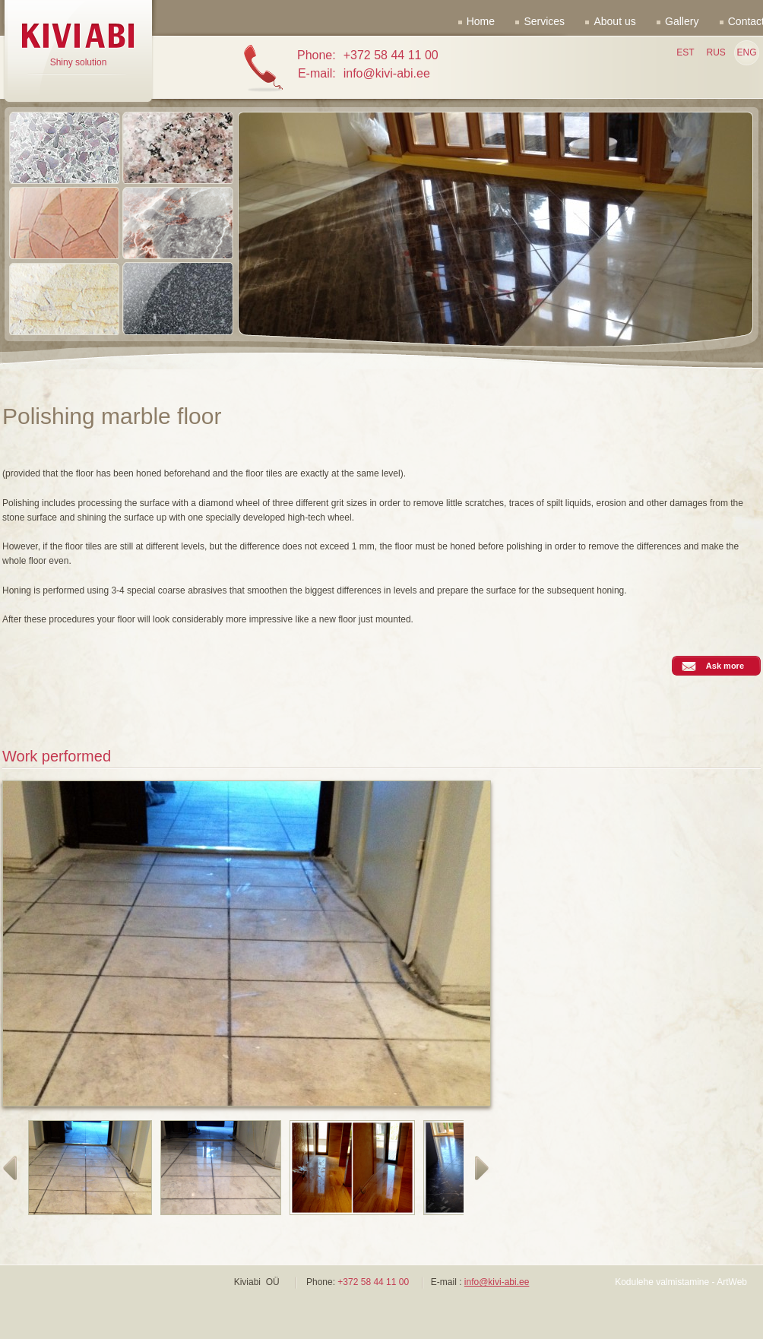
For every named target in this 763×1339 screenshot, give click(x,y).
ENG (746, 52)
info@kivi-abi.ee (497, 1282)
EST (685, 52)
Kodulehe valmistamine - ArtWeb (681, 1282)
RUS (715, 52)
